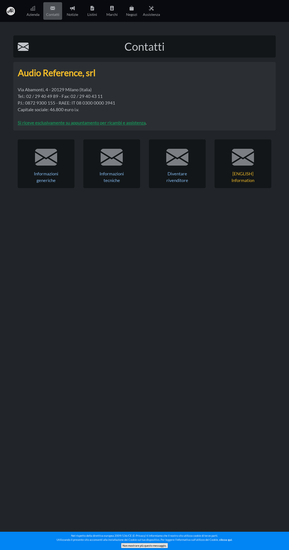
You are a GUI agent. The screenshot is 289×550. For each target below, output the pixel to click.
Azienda (33, 11)
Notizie (72, 11)
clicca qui (225, 539)
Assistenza (151, 11)
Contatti (52, 11)
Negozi (131, 11)
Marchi (112, 11)
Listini (92, 11)
